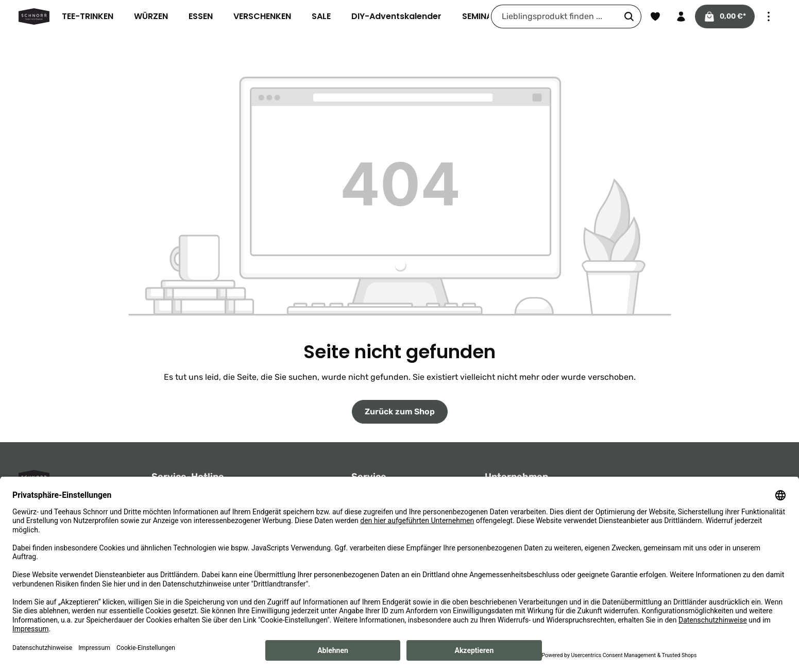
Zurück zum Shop (399, 411)
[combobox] (553, 16)
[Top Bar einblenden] (768, 16)
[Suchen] (629, 16)
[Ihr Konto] (680, 16)
